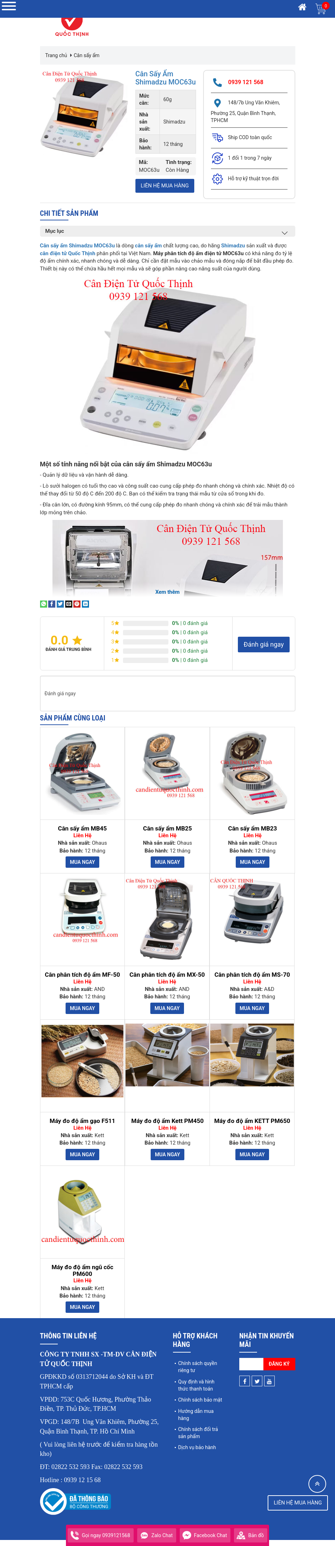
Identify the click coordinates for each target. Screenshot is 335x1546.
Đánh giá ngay (264, 650)
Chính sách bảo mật (200, 1406)
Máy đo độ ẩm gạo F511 (82, 1127)
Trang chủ (56, 55)
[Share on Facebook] (51, 610)
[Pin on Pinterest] (76, 610)
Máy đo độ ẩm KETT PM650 (252, 1127)
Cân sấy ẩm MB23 (252, 834)
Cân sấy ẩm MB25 (167, 834)
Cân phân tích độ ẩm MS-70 (252, 980)
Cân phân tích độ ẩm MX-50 (167, 980)
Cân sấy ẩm (87, 55)
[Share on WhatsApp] (43, 610)
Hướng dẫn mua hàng (196, 1420)
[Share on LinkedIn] (85, 610)
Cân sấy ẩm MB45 (82, 834)
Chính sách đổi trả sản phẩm (198, 1438)
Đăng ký (279, 1370)
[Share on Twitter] (60, 610)
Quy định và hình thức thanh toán (196, 1391)
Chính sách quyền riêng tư (197, 1373)
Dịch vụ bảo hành (197, 1454)
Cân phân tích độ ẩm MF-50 (82, 980)
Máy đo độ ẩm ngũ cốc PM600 (82, 1276)
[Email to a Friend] (68, 610)
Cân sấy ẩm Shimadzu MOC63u (154, 82)
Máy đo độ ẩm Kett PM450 (167, 1127)
